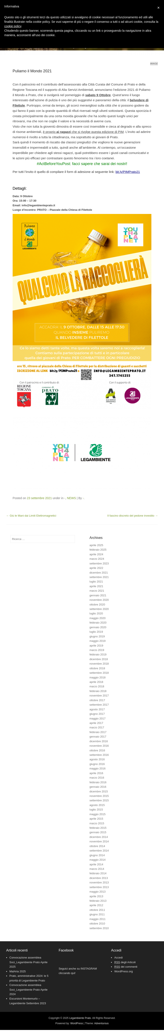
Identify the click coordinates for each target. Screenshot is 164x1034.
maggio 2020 (97, 618)
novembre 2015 (99, 796)
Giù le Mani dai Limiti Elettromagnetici (31, 515)
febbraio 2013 (98, 900)
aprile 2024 (96, 554)
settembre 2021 (99, 577)
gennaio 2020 (97, 627)
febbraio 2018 (98, 691)
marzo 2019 (96, 650)
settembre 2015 (99, 800)
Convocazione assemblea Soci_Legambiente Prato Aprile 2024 (28, 989)
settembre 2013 (99, 887)
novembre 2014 (99, 841)
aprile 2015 (96, 818)
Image (154, 63)
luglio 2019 (96, 631)
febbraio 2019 (98, 654)
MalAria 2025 (17, 971)
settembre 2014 (99, 850)
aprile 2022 (96, 568)
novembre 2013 (99, 882)
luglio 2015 (96, 809)
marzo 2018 (96, 686)
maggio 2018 (97, 677)
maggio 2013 (97, 891)
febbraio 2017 (98, 732)
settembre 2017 (99, 704)
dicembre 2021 (98, 572)
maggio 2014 (97, 859)
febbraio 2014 (98, 873)
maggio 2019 (97, 640)
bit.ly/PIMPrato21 (128, 172)
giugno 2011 (97, 914)
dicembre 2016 (98, 741)
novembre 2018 (99, 663)
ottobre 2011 (97, 910)
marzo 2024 (96, 558)
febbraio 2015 (98, 827)
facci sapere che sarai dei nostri (99, 164)
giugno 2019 (97, 636)
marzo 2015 (96, 823)
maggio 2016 (97, 768)
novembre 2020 (99, 599)
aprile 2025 (96, 545)
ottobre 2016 (97, 750)
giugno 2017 (97, 713)
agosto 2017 (97, 709)
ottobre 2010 (97, 923)
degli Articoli (125, 962)
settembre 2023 (99, 563)
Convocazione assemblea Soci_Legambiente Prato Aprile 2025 (28, 962)
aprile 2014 (96, 864)
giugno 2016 (97, 764)
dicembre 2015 (98, 791)
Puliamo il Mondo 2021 (32, 71)
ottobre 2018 (97, 668)
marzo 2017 (96, 727)
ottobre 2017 (97, 700)
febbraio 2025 (98, 549)
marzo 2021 (96, 590)
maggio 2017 (97, 718)
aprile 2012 (96, 905)
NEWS (71, 498)
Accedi (118, 957)
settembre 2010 (99, 928)
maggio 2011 (97, 919)
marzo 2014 (96, 868)
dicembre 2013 (98, 878)
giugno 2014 (97, 855)
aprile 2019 (96, 645)
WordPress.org (123, 971)
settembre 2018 (99, 672)
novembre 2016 (99, 745)
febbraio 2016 (98, 782)
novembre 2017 (99, 695)
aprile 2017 (96, 723)
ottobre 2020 (97, 604)
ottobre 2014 (97, 846)
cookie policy (12, 26)
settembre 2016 (99, 754)
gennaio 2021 (97, 595)
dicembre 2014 (98, 837)
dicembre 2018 (98, 659)
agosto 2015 (97, 805)
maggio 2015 (97, 814)
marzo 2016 (96, 777)
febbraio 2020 (98, 622)
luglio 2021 (96, 581)
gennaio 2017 (97, 736)
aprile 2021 (96, 586)
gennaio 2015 (97, 832)
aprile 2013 (96, 896)
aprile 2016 (96, 773)
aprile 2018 (96, 682)
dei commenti (125, 966)
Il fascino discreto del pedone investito (132, 515)
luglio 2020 (96, 613)
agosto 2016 (97, 759)
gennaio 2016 (97, 786)
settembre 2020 (99, 609)
